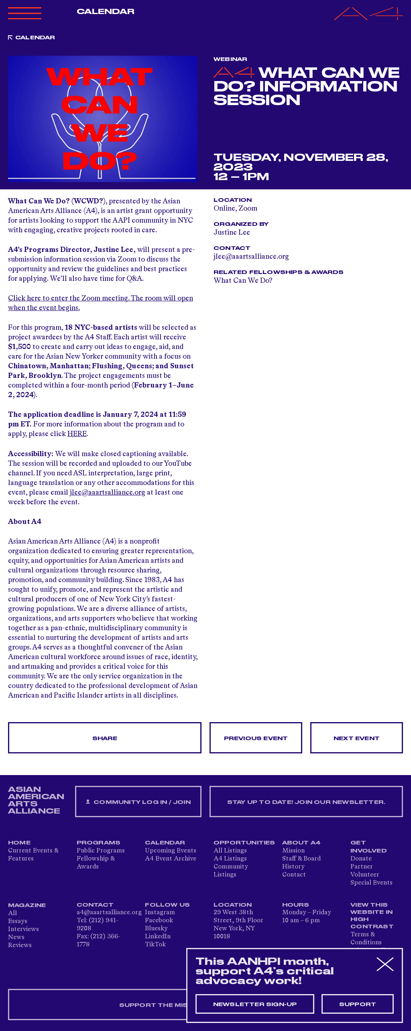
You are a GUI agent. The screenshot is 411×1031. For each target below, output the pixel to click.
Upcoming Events (170, 851)
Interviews (23, 929)
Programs (99, 842)
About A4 (301, 842)
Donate (361, 859)
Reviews (20, 945)
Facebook (159, 920)
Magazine (27, 905)
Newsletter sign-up (255, 1004)
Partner (361, 867)
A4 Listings (230, 859)
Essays (17, 921)
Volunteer (364, 875)
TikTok (155, 945)
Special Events (371, 883)
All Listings (230, 851)
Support (357, 1004)
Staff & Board (301, 859)
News (16, 937)
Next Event (357, 738)
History (293, 867)
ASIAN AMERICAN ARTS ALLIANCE (36, 800)
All (12, 913)
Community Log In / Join (138, 802)
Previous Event (256, 738)
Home (19, 842)
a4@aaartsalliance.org (109, 912)
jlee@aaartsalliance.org (107, 492)
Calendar (106, 11)
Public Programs (101, 851)
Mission (293, 851)
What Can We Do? (243, 280)
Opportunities (244, 842)
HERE (77, 434)
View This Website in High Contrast (372, 916)
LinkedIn (158, 937)
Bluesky (156, 928)
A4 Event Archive (170, 859)
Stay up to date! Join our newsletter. (306, 802)
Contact (294, 875)
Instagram (160, 912)
